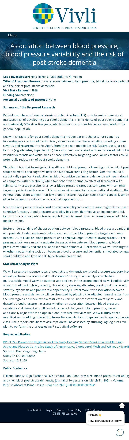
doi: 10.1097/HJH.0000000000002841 (71, 385)
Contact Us (71, 413)
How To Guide (34, 410)
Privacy (60, 410)
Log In (49, 410)
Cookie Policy (74, 410)
